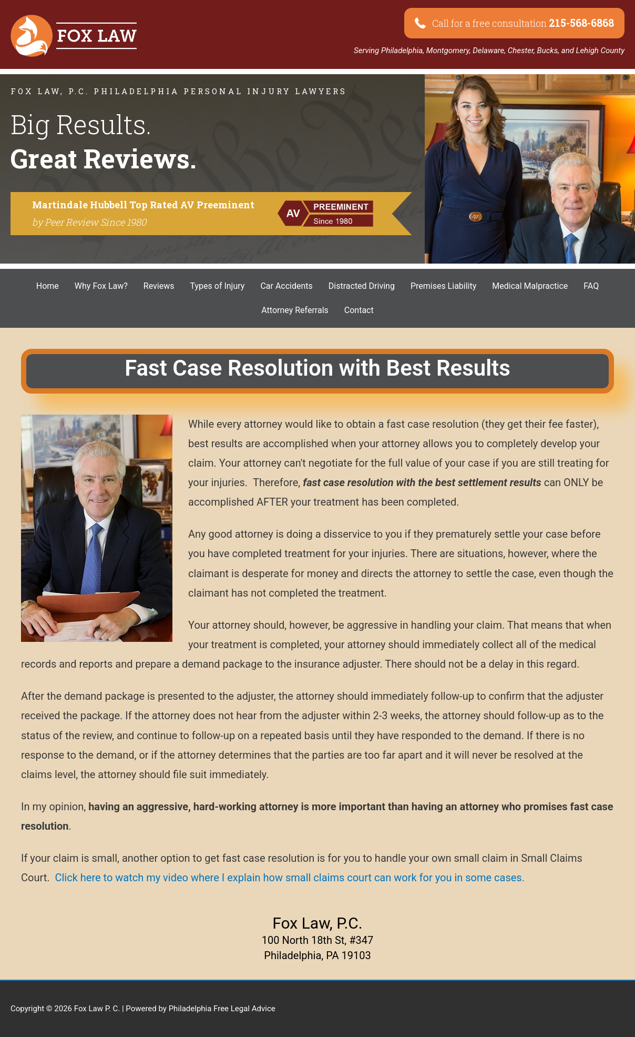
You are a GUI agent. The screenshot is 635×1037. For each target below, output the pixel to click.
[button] (514, 23)
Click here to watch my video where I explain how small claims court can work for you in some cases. (290, 877)
